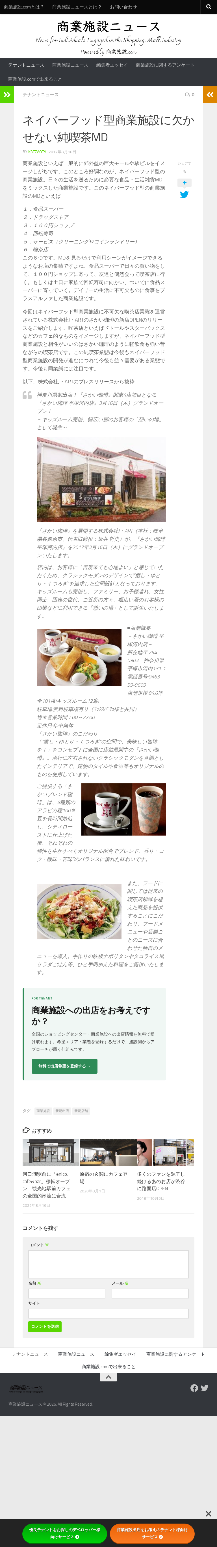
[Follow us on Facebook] (194, 1388)
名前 (34, 1283)
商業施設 (43, 1111)
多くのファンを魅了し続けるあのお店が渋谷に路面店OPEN (161, 1181)
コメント (38, 1245)
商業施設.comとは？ (24, 7)
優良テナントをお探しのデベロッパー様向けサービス (64, 1533)
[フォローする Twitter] (205, 1388)
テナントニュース (26, 65)
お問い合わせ (123, 7)
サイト (34, 1303)
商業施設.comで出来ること (35, 79)
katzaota (37, 152)
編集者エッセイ (112, 65)
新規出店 (62, 1111)
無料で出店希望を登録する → (64, 1066)
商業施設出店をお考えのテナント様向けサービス (152, 1533)
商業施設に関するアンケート (165, 65)
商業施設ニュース (70, 65)
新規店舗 (81, 1111)
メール (120, 1283)
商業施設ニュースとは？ (77, 7)
